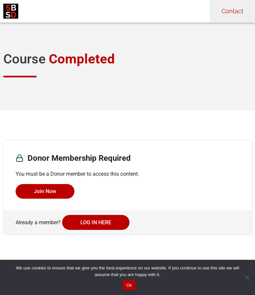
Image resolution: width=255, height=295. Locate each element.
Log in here (95, 222)
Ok (129, 285)
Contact (232, 11)
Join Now (45, 191)
